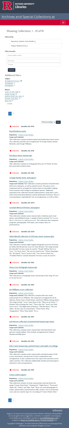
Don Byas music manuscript (20, 156)
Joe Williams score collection (21, 290)
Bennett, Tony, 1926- (12, 98)
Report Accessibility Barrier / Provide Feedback (37, 420)
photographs (9, 85)
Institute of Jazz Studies (26, 135)
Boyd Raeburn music (17, 131)
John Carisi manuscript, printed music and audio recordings (33, 346)
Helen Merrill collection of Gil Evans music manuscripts (31, 236)
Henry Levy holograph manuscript (23, 267)
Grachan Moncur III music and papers (24, 208)
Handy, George (10, 94)
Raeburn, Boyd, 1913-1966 (13, 96)
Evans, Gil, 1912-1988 (12, 92)
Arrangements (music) (12, 81)
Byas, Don (8, 101)
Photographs (9, 83)
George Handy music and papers (22, 178)
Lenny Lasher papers (17, 375)
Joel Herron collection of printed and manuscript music (31, 322)
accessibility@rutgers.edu (49, 418)
